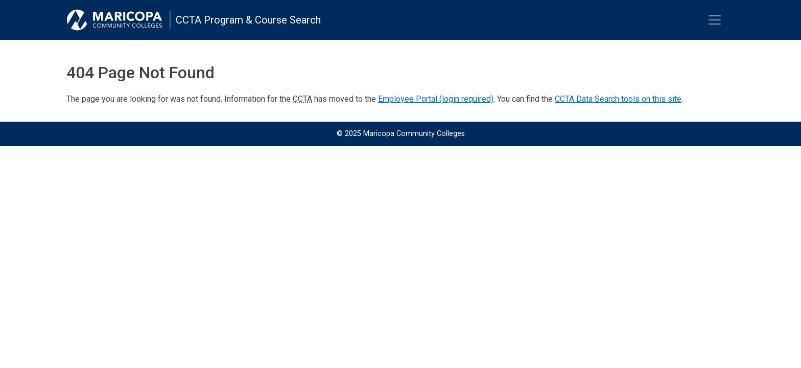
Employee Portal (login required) (435, 99)
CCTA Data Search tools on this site (618, 99)
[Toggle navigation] (714, 20)
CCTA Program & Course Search (248, 20)
